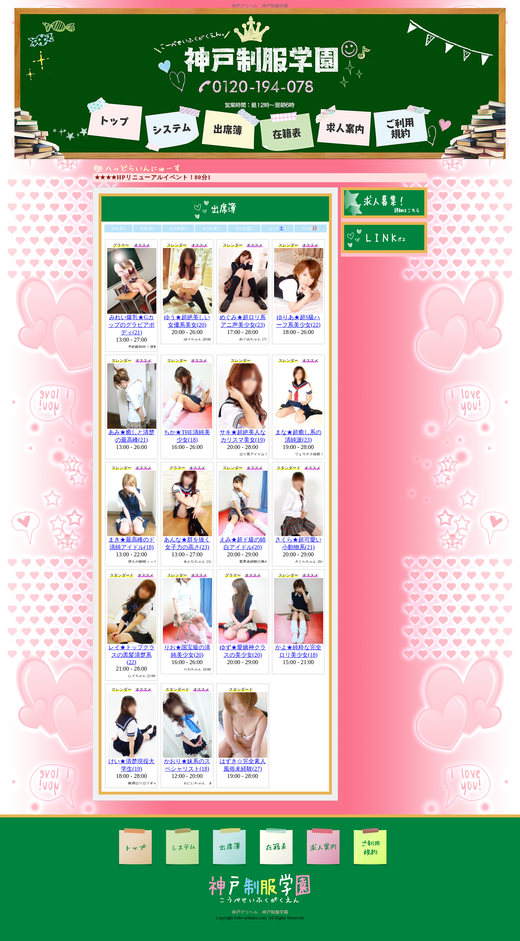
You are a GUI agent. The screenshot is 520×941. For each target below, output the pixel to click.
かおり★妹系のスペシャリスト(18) (187, 761)
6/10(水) (178, 228)
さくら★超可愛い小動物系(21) (298, 540)
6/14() (310, 228)
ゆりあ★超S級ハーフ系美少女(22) (298, 317)
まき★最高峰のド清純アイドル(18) (131, 540)
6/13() (277, 228)
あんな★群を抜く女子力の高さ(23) (187, 540)
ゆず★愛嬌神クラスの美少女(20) (243, 647)
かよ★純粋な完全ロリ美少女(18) (298, 647)
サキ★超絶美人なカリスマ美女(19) (243, 432)
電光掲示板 (260, 177)
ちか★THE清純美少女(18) (187, 432)
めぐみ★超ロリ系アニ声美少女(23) (243, 317)
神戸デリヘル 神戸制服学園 (260, 912)
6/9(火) (147, 228)
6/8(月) (118, 228)
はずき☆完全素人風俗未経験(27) (243, 761)
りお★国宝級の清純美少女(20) (187, 647)
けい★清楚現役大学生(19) (131, 761)
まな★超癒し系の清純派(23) (298, 432)
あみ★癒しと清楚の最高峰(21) (131, 432)
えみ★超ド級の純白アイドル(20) (243, 540)
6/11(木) (211, 228)
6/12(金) (244, 228)
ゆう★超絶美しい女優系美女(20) (187, 317)
